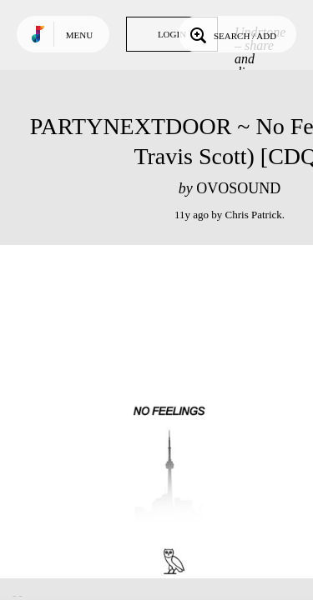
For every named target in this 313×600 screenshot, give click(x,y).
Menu (79, 35)
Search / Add (231, 34)
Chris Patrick (253, 214)
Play (167, 411)
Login (172, 34)
